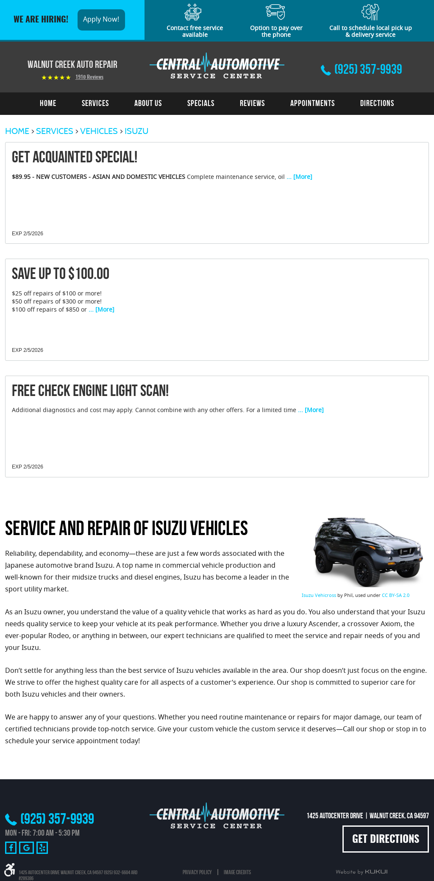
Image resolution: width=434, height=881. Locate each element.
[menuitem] (48, 103)
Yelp (42, 848)
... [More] (298, 177)
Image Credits (237, 872)
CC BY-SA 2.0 (395, 595)
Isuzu (136, 131)
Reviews (252, 103)
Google (26, 848)
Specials (200, 103)
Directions (377, 103)
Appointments (312, 103)
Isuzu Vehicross (319, 595)
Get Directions (385, 840)
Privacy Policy (197, 872)
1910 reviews (89, 77)
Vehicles (99, 131)
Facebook (11, 848)
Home (48, 103)
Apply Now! (101, 19)
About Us (148, 103)
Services (95, 103)
